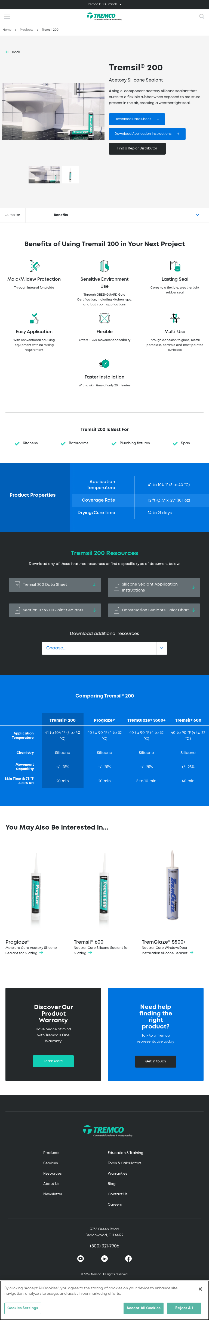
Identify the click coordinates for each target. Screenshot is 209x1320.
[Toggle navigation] (104, 4)
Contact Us (118, 1194)
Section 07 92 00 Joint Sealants (55, 610)
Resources (52, 1173)
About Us (51, 1184)
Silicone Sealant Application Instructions (154, 587)
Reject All (184, 1308)
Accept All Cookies (144, 1308)
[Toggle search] (202, 16)
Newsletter (52, 1194)
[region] (104, 1300)
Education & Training (125, 1153)
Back (16, 52)
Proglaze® (36, 900)
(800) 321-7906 (104, 1246)
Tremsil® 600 (105, 900)
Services (50, 1163)
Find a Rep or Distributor (137, 148)
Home (7, 30)
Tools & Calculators (125, 1163)
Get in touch (155, 1061)
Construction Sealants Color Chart (154, 610)
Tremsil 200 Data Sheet (55, 584)
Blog (112, 1184)
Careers (115, 1204)
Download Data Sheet (133, 119)
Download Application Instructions (143, 133)
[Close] (200, 1289)
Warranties (117, 1173)
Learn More (53, 1061)
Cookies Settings (22, 1308)
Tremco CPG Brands (102, 4)
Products (26, 30)
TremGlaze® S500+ (173, 900)
